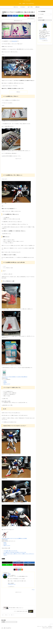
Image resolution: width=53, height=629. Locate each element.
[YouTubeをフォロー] (16, 569)
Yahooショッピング (7, 545)
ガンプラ (3, 558)
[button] (32, 16)
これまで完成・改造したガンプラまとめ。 (11, 550)
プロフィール (39, 626)
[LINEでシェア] (21, 16)
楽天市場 (5, 382)
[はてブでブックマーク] (15, 16)
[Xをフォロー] (14, 569)
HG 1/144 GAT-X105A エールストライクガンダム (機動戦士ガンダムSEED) (14, 538)
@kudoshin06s (14, 41)
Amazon (5, 542)
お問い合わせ (50, 626)
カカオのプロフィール (11, 584)
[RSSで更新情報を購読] (22, 569)
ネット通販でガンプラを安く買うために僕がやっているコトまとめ (15, 552)
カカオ (44, 29)
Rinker (6, 378)
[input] (45, 14)
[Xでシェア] (4, 16)
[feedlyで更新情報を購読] (20, 569)
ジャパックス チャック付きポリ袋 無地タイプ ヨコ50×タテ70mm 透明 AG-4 (14, 376)
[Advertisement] (18, 166)
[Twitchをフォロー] (18, 569)
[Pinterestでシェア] (26, 16)
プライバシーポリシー (44, 626)
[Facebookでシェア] (10, 16)
